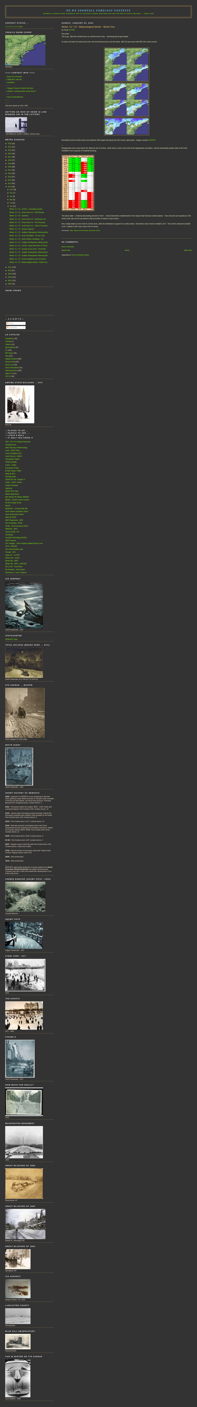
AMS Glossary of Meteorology (16, 448)
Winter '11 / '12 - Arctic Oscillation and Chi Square (27, 259)
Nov (11, 193)
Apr (11, 196)
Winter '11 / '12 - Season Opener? (21, 229)
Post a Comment (68, 247)
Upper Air (8, 373)
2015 (10, 177)
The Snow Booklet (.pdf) (14, 549)
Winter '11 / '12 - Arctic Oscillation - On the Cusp (27, 236)
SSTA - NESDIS (11, 546)
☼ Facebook (9, 82)
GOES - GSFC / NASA (13, 482)
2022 (10, 154)
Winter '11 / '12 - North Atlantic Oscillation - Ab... (26, 239)
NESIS (7, 506)
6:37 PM (72, 30)
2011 (10, 267)
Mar (11, 200)
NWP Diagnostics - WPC (14, 520)
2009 (10, 274)
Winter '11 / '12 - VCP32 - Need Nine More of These (28, 246)
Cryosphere (9, 338)
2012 (10, 187)
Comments (12, 327)
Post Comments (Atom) (80, 255)
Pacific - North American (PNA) (16, 526)
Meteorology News (12, 494)
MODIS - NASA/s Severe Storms (17, 500)
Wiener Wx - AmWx (12, 558)
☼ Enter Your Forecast (13, 77)
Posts (10, 323)
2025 (10, 144)
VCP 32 (8, 376)
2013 (10, 183)
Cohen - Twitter (10, 465)
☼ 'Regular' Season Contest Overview (19, 88)
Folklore (8, 344)
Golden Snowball (11, 485)
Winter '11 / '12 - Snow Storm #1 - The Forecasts (27, 222)
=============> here (13, 27)
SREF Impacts (10, 540)
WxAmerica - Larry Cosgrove (15, 572)
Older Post (188, 250)
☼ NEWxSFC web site (13, 80)
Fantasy (8, 341)
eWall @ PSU (10, 474)
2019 (10, 163)
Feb (11, 203)
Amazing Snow (10, 445)
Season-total (94, 230)
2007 (10, 281)
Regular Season (81, 230)
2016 (10, 173)
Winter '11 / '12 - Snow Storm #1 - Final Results (26, 212)
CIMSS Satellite (11, 462)
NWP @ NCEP (10, 517)
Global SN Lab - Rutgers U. (15, 479)
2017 (10, 170)
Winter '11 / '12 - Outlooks (18, 216)
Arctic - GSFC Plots (12, 450)
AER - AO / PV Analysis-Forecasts (17, 442)
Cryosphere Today (12, 468)
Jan (11, 206)
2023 (10, 150)
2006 (10, 284)
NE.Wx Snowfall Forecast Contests (98, 10)
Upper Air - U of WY (12, 555)
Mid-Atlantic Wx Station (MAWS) (17, 497)
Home (127, 250)
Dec (11, 190)
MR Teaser (9, 353)
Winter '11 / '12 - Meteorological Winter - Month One (88, 27)
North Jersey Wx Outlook (14, 514)
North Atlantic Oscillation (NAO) (16, 511)
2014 (10, 180)
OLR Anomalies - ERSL (13, 523)
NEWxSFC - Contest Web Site (16, 509)
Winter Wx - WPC (11, 561)
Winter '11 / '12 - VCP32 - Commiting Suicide (25, 209)
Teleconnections (11, 370)
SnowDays (9, 535)
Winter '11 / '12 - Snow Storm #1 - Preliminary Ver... (28, 219)
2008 (10, 277)
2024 (10, 147)
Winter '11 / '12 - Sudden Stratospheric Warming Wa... (29, 232)
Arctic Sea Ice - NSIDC (13, 456)
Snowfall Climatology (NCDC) (16, 538)
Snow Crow (9, 365)
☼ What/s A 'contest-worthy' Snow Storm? (20, 91)
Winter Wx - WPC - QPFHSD (16, 564)
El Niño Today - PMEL (13, 471)
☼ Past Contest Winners (14, 97)
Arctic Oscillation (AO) (13, 453)
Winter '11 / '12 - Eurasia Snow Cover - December (27, 249)
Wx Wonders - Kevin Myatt (15, 570)
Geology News (10, 477)
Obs (71, 230)
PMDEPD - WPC (11, 529)
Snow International (12, 368)
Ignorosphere (10, 347)
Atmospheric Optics (12, 459)
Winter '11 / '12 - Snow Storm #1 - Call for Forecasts (28, 226)
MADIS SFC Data (11, 491)
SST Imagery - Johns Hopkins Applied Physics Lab (23, 543)
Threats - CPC (10, 552)
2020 (10, 160)
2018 (10, 167)
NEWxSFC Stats (11, 639)
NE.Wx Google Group (13, 503)
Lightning (8, 488)
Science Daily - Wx (12, 532)
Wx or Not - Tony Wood (13, 567)
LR (6, 350)
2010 (10, 270)
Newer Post (66, 250)
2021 (10, 157)
